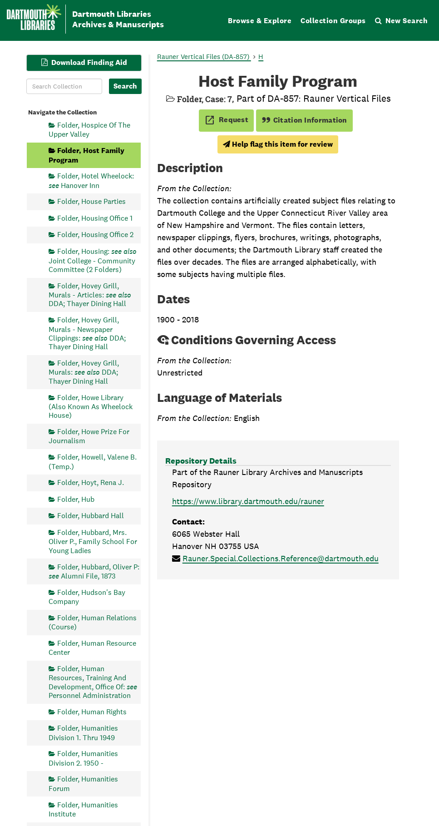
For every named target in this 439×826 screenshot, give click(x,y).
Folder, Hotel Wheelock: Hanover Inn (91, 180)
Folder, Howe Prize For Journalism (89, 436)
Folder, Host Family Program (86, 155)
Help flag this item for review (278, 144)
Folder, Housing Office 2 (95, 234)
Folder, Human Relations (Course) (93, 622)
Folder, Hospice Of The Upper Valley (89, 129)
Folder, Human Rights (92, 711)
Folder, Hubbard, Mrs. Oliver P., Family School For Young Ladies (93, 541)
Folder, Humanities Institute (83, 809)
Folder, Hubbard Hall (90, 515)
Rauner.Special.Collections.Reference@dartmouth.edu (281, 558)
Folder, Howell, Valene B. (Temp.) (93, 461)
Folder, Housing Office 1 (95, 218)
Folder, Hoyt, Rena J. (90, 482)
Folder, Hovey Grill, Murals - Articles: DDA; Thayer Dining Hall (90, 294)
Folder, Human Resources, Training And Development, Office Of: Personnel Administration (93, 681)
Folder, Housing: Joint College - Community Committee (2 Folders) (93, 260)
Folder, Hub (75, 499)
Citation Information (304, 120)
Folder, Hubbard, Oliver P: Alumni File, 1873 (94, 571)
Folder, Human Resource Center (92, 647)
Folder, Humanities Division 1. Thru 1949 (83, 732)
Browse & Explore (259, 20)
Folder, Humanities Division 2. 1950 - (83, 758)
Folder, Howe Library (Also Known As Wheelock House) (91, 406)
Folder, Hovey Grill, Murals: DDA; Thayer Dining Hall (84, 372)
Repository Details (201, 460)
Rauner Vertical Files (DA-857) (204, 56)
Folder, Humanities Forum (83, 783)
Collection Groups (333, 20)
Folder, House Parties (91, 201)
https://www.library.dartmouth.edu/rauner (248, 501)
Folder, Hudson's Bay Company (87, 596)
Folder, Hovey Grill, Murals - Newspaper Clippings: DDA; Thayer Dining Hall (87, 333)
